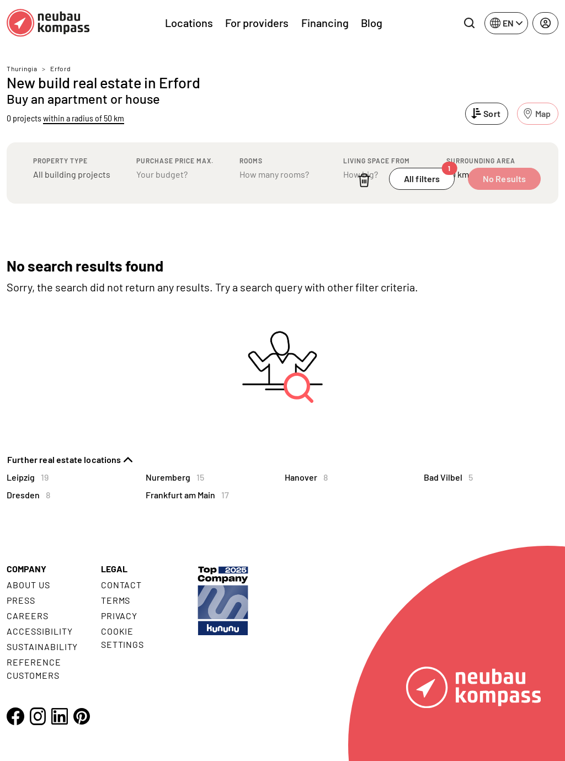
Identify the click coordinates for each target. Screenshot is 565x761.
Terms (116, 600)
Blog (371, 22)
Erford (60, 68)
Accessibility (39, 631)
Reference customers (34, 668)
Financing (325, 22)
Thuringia (22, 68)
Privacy (119, 615)
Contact (121, 584)
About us (28, 584)
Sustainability (42, 646)
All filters (429, 176)
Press (21, 600)
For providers (257, 22)
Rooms (251, 160)
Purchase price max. (175, 160)
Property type (60, 160)
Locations (189, 22)
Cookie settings (123, 638)
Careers (28, 615)
